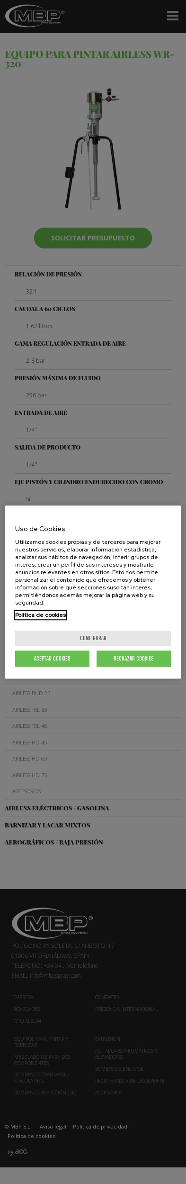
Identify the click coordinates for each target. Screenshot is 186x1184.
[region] (93, 592)
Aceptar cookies (52, 658)
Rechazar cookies (134, 658)
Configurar (93, 638)
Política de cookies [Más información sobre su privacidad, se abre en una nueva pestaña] (40, 615)
